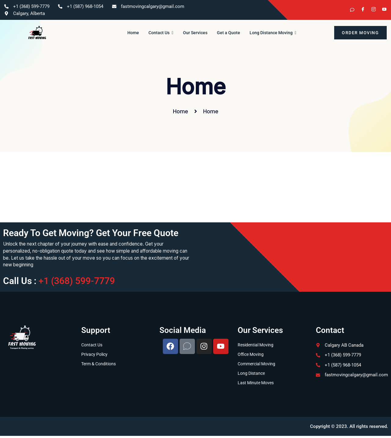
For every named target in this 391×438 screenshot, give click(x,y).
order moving (360, 32)
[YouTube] (381, 10)
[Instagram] (371, 10)
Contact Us (156, 32)
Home (125, 32)
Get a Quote (232, 32)
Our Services (195, 32)
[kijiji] (349, 10)
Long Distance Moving (281, 32)
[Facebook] (360, 10)
